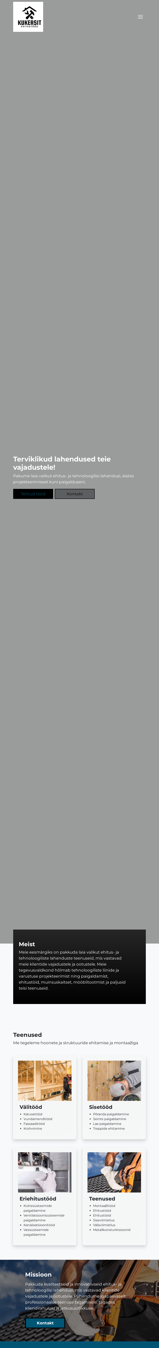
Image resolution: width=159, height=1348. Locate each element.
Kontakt (75, 493)
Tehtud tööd (33, 493)
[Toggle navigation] (140, 17)
